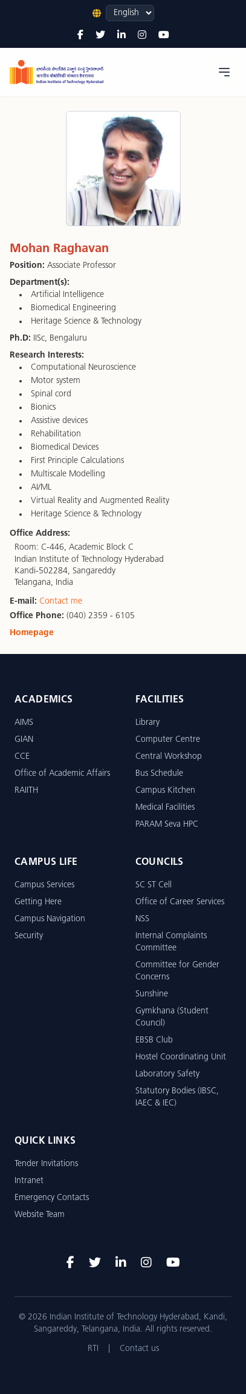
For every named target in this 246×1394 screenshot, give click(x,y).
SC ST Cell (153, 885)
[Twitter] (100, 35)
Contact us (139, 1348)
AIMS (24, 722)
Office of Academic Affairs (62, 773)
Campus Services (44, 885)
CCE (22, 756)
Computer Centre (167, 739)
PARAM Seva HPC (166, 824)
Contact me (60, 601)
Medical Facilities (165, 807)
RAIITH (26, 790)
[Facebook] (80, 35)
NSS (142, 919)
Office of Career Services (179, 902)
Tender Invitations (46, 1164)
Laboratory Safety (167, 1074)
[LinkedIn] (121, 35)
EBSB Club (154, 1040)
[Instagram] (142, 35)
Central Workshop (168, 756)
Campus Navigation (50, 919)
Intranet (29, 1181)
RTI (93, 1348)
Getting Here (38, 902)
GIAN (24, 739)
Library (147, 722)
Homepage (32, 633)
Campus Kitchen (165, 790)
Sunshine (151, 994)
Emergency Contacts (52, 1197)
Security (29, 936)
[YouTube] (163, 35)
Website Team (40, 1214)
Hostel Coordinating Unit (180, 1057)
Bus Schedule (159, 773)
